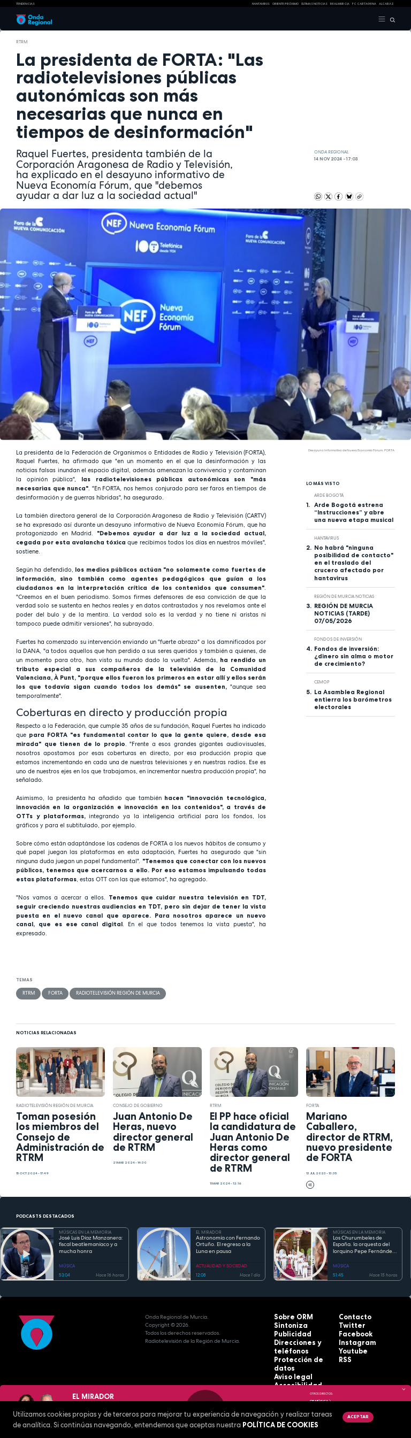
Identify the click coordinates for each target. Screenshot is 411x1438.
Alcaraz (386, 4)
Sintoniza (287, 1324)
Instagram (353, 1340)
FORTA (53, 993)
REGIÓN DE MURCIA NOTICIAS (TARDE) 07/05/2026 (343, 613)
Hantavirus (326, 538)
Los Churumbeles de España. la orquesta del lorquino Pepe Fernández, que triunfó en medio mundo (365, 1244)
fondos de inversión (338, 639)
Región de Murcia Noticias (344, 596)
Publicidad (288, 1332)
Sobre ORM (289, 1316)
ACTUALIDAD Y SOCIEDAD (221, 1264)
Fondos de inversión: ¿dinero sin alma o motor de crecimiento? (353, 656)
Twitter (349, 1324)
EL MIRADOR (209, 1231)
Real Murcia (339, 4)
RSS (343, 1356)
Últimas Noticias (314, 4)
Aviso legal (289, 1364)
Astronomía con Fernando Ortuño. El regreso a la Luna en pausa (228, 1244)
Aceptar (357, 1416)
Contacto (352, 1316)
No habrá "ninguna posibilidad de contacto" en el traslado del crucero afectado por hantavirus (353, 562)
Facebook (352, 1332)
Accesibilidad (292, 1372)
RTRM (22, 41)
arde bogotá (329, 495)
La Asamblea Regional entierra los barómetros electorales (353, 699)
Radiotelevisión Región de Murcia (110, 993)
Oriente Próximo (285, 4)
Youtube (350, 1348)
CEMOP (321, 682)
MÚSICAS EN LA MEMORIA (85, 1231)
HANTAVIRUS (261, 4)
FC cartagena (364, 4)
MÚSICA (67, 1264)
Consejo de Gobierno (138, 1104)
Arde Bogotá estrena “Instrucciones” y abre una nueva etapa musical (353, 512)
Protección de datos (302, 1356)
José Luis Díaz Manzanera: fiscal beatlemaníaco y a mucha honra (91, 1244)
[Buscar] (390, 19)
